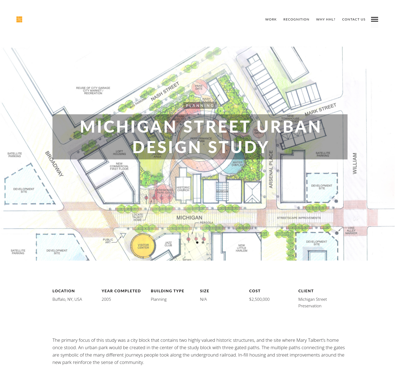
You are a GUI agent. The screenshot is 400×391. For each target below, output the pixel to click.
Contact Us (354, 19)
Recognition (296, 19)
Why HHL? (326, 19)
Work (271, 19)
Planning (200, 105)
